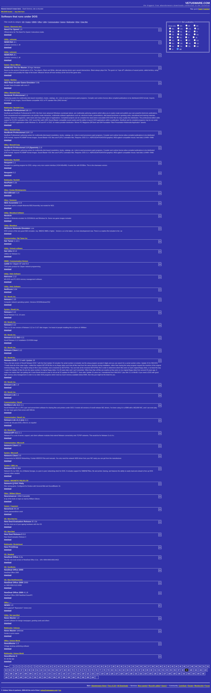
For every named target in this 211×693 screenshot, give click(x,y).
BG (172, 29)
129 (126, 674)
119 (78, 674)
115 (59, 674)
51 (204, 666)
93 (163, 670)
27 (109, 666)
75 (92, 670)
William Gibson (15, 493)
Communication (53, 22)
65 (53, 670)
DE (181, 35)
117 (68, 674)
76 (96, 670)
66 (57, 670)
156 (54, 677)
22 (90, 666)
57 (21, 670)
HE (197, 35)
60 (33, 670)
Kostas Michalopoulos (18, 190)
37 (149, 666)
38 (153, 666)
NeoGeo (14, 80)
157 (59, 677)
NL (181, 32)
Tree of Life (112, 686)
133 (145, 674)
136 (160, 674)
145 (203, 674)
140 (179, 674)
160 (73, 677)
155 (49, 677)
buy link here (20, 12)
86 (135, 670)
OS (23, 22)
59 (29, 670)
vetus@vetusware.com (49, 690)
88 (143, 670)
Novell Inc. (11, 357)
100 (191, 670)
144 (198, 674)
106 (16, 674)
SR (181, 43)
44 (176, 666)
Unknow (17, 628)
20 (82, 666)
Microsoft (20, 443)
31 (125, 666)
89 (147, 670)
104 (6, 674)
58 (25, 670)
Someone (13, 200)
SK (189, 43)
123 (97, 674)
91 (155, 670)
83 (124, 670)
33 (133, 666)
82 (120, 670)
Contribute (183, 686)
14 (58, 666)
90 (151, 670)
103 (205, 670)
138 (169, 674)
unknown (13, 39)
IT (188, 37)
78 (104, 670)
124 (102, 674)
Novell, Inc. (12, 297)
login (200, 9)
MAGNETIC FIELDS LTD (19, 481)
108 (25, 674)
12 (50, 666)
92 (159, 670)
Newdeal (11, 554)
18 (74, 666)
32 (129, 666)
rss (60, 690)
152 (35, 677)
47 (188, 666)
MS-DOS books (6, 12)
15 (62, 666)
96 (175, 670)
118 (73, 674)
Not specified (15, 615)
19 (78, 666)
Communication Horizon (19, 261)
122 (92, 674)
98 (183, 670)
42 (168, 666)
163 (88, 677)
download (7, 35)
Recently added (154, 686)
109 (30, 674)
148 (16, 677)
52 (208, 666)
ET (189, 32)
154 (44, 677)
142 (188, 674)
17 (70, 666)
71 (77, 670)
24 (98, 666)
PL (181, 40)
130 (131, 674)
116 (64, 674)
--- (10, 602)
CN (189, 29)
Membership (199, 686)
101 (196, 670)
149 (20, 677)
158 (64, 677)
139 (174, 674)
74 (88, 670)
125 (107, 674)
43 (172, 666)
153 (40, 677)
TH (181, 46)
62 (41, 670)
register (206, 9)
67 (61, 670)
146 (6, 677)
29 (117, 666)
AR (197, 26)
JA (196, 37)
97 (179, 670)
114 (54, 674)
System (28, 22)
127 (116, 674)
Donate (190, 686)
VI (172, 49)
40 (161, 666)
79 (108, 670)
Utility (45, 22)
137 (164, 674)
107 (20, 674)
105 (11, 674)
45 (180, 666)
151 (30, 677)
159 (68, 677)
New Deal (11, 531)
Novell (19, 402)
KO (172, 40)
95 (171, 670)
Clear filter (84, 22)
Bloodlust (13, 225)
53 (6, 670)
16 (66, 666)
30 (121, 666)
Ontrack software (16, 248)
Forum (207, 686)
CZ (197, 29)
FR (172, 35)
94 (167, 670)
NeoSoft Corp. (19, 108)
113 (49, 674)
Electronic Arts (16, 26)
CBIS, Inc (14, 465)
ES (197, 43)
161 (78, 677)
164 (92, 677)
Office (40, 22)
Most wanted (142, 686)
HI (172, 37)
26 (106, 666)
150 (25, 677)
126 (112, 674)
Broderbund (18, 544)
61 (37, 670)
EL (189, 35)
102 (200, 670)
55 (14, 670)
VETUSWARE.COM (197, 3)
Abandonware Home (98, 686)
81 (116, 670)
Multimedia (70, 22)
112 (44, 674)
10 (43, 666)
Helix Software (15, 274)
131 (136, 674)
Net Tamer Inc (22, 238)
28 (113, 666)
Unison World (15, 641)
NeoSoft (17, 160)
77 (100, 670)
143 (193, 674)
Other (77, 22)
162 (83, 677)
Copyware (14, 506)
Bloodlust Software (17, 213)
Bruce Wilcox (15, 65)
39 (157, 666)
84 (128, 670)
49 (196, 666)
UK (197, 46)
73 (84, 670)
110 (35, 674)
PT (189, 40)
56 (17, 670)
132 (140, 674)
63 (45, 670)
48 (192, 666)
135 (155, 674)
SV (172, 46)
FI (197, 32)
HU (180, 37)
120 (83, 674)
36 (145, 666)
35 (141, 666)
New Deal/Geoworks (15, 580)
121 (88, 674)
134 (150, 674)
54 (10, 670)
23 (94, 666)
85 (132, 670)
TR (189, 46)
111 (40, 674)
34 (137, 666)
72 (80, 670)
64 (49, 670)
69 (69, 670)
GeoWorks (11, 567)
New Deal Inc (12, 519)
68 (65, 670)
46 (184, 666)
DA (172, 32)
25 (102, 666)
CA (181, 29)
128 (121, 674)
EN (180, 26)
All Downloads (122, 686)
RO (197, 40)
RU (172, 43)
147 (11, 677)
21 (86, 666)
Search (164, 686)
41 (164, 666)
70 (73, 670)
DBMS (34, 22)
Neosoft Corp (15, 92)
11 (47, 666)
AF (189, 26)
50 (200, 666)
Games (62, 22)
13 (54, 666)
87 (139, 670)
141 (184, 674)
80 (112, 670)
